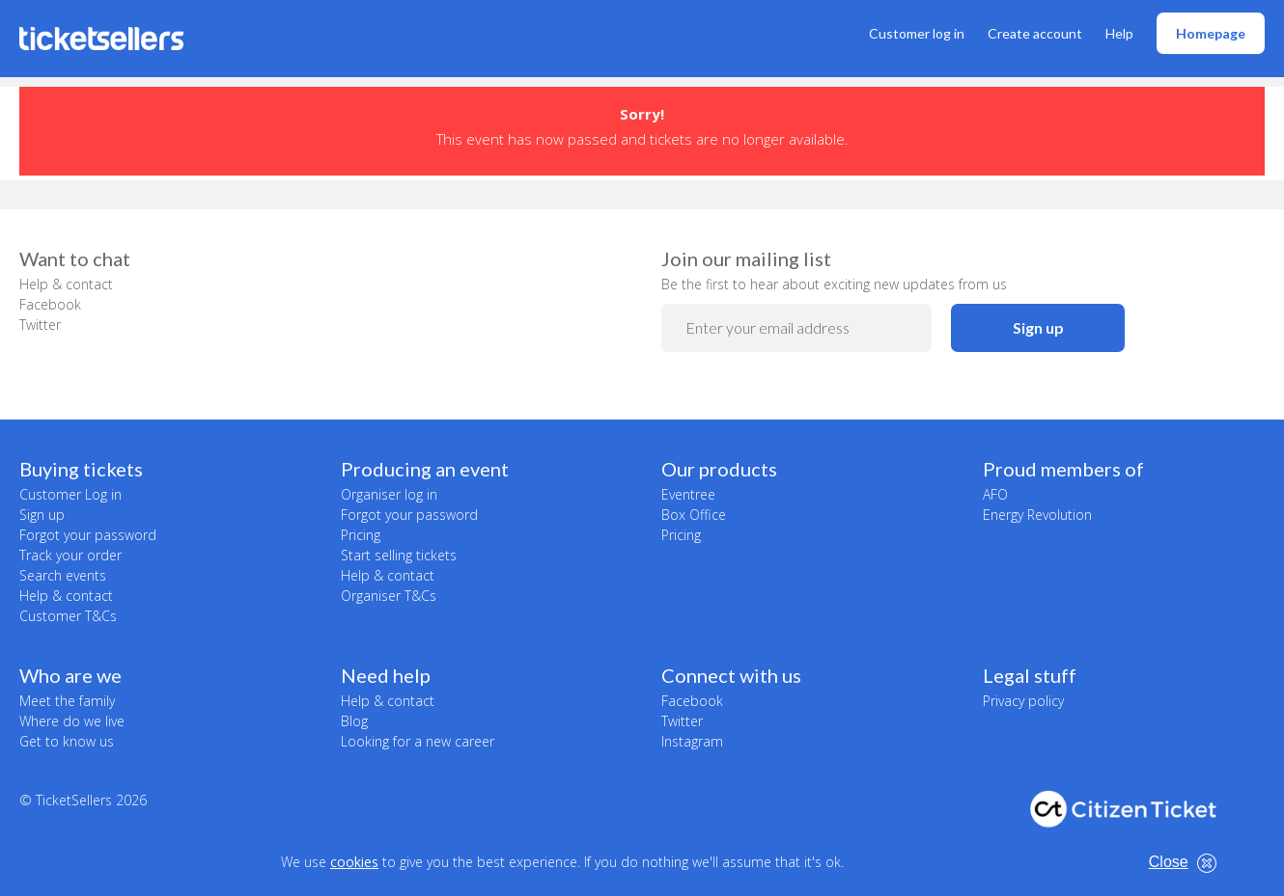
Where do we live (72, 721)
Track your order (70, 555)
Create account (1035, 33)
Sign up (1038, 327)
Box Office (693, 514)
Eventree (688, 494)
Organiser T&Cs (388, 595)
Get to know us (66, 741)
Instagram (692, 741)
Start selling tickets (399, 555)
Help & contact (66, 284)
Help (1119, 33)
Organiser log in (389, 494)
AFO (995, 494)
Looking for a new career (417, 741)
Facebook (50, 304)
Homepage (1210, 33)
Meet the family (67, 701)
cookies (354, 862)
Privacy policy (1023, 701)
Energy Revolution (1037, 514)
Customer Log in (70, 494)
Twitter (40, 324)
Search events (62, 575)
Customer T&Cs (68, 616)
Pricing (360, 535)
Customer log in (916, 33)
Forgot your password (87, 535)
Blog (354, 721)
